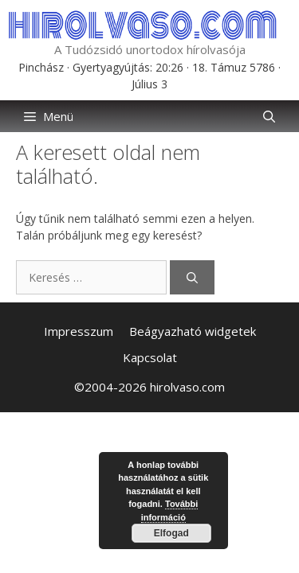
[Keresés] (192, 277)
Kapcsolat (150, 357)
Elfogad (171, 533)
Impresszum (78, 331)
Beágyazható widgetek (192, 331)
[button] (269, 116)
